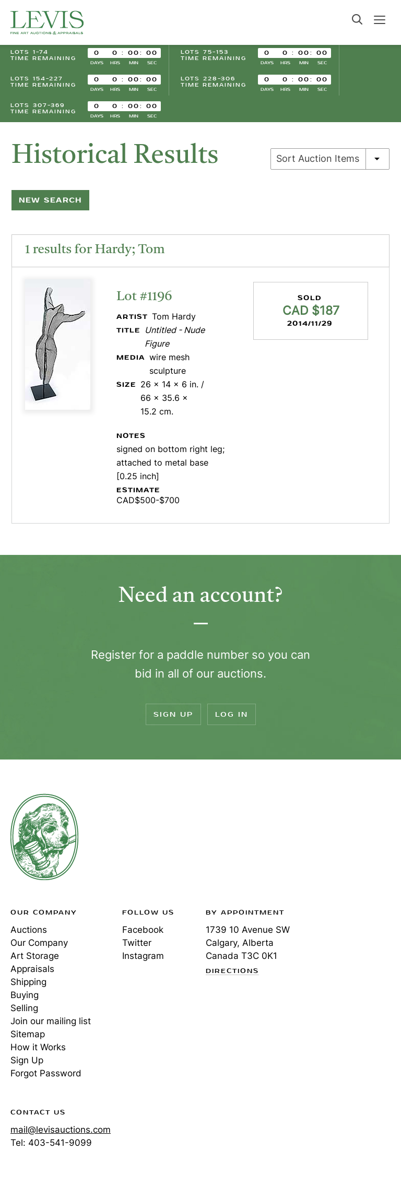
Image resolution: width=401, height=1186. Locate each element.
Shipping (28, 982)
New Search (50, 200)
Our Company (39, 943)
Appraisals (32, 969)
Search (357, 19)
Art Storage (34, 956)
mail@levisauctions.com (60, 1129)
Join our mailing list (50, 1021)
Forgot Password (45, 1073)
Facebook (142, 929)
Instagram (143, 956)
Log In (231, 714)
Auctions (28, 929)
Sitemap (27, 1034)
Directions (232, 971)
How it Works (38, 1047)
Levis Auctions (47, 22)
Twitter (136, 943)
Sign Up (173, 714)
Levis (44, 836)
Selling (24, 1008)
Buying (24, 995)
